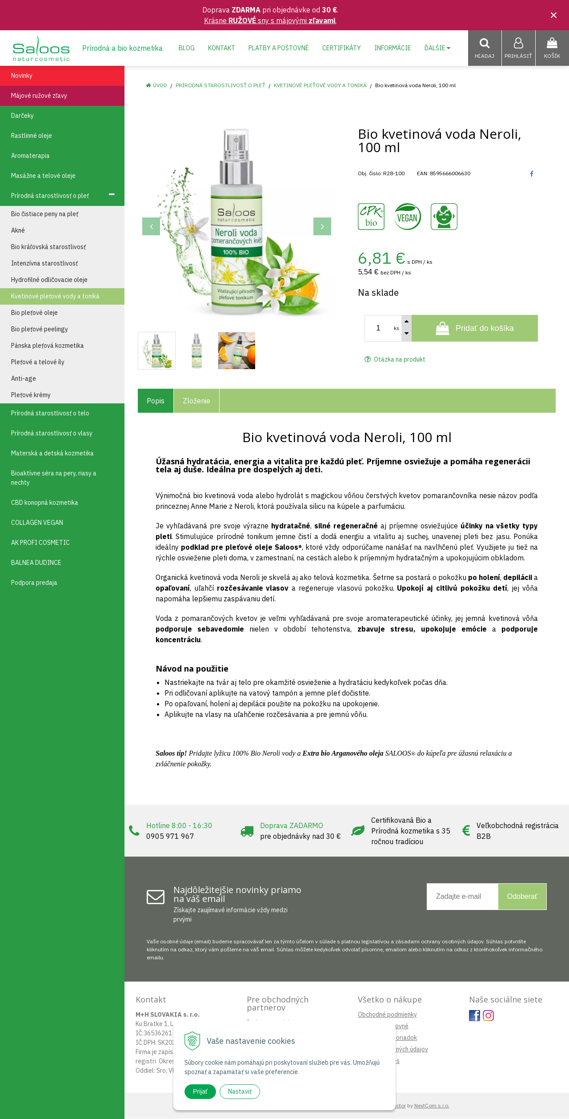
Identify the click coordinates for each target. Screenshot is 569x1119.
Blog (187, 48)
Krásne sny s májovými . (270, 20)
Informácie (392, 48)
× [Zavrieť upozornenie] (554, 15)
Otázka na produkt (395, 360)
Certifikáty (341, 48)
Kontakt (221, 48)
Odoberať (522, 897)
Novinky (21, 76)
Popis (155, 401)
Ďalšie (437, 48)
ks (396, 329)
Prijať (200, 1091)
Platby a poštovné (278, 48)
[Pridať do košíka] (475, 328)
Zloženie (196, 401)
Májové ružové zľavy (39, 96)
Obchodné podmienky (387, 1015)
